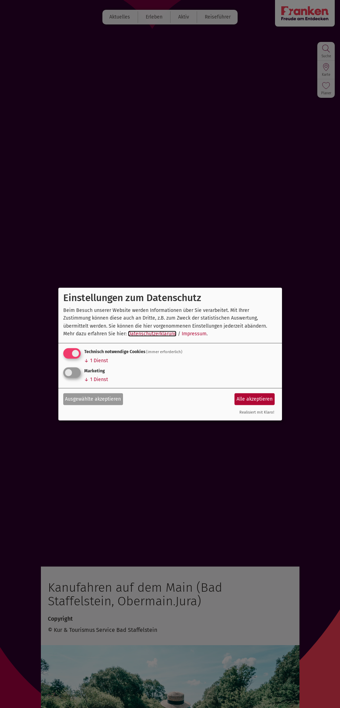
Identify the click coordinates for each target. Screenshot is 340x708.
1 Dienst (96, 361)
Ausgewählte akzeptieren (93, 399)
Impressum (194, 334)
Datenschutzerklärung (152, 334)
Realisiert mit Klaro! (256, 412)
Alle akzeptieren (255, 399)
